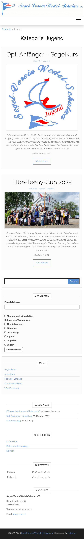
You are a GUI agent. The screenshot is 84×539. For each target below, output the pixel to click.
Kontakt (10, 451)
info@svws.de (19, 514)
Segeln (9, 345)
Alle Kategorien (13, 324)
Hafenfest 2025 (13, 420)
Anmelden (9, 374)
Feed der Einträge (13, 379)
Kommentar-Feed (13, 383)
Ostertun (72, 533)
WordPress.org (11, 388)
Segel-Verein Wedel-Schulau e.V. (37, 533)
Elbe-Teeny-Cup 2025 (42, 182)
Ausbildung (11, 332)
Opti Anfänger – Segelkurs (42, 54)
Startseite (6, 29)
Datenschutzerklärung (17, 446)
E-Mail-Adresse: (12, 302)
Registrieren (10, 369)
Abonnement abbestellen (18, 316)
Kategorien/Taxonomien (17, 320)
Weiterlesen (42, 161)
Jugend (46, 61)
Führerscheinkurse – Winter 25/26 (23, 411)
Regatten (50, 189)
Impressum (12, 441)
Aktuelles (37, 61)
